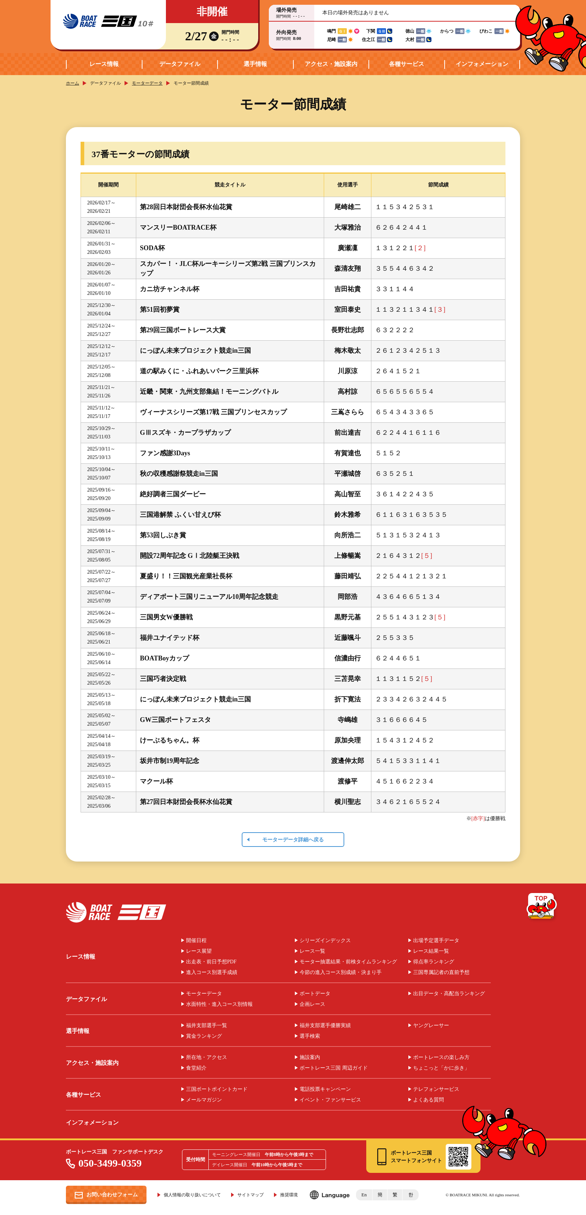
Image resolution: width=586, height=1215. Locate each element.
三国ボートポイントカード (217, 1089)
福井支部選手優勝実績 (325, 1025)
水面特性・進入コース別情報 (219, 1004)
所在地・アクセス (206, 1057)
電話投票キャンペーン (325, 1089)
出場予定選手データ (436, 940)
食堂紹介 (196, 1068)
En (364, 1194)
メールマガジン (204, 1100)
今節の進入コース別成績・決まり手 (341, 972)
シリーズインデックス (325, 940)
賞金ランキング (204, 1036)
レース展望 (199, 951)
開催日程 (196, 940)
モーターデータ (147, 83)
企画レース (312, 1004)
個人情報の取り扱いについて (192, 1194)
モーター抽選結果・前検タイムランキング (348, 961)
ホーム (72, 83)
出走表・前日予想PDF (211, 961)
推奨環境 (289, 1194)
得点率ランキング (433, 961)
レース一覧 (312, 951)
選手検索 (310, 1036)
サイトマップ (250, 1194)
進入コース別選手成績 (211, 972)
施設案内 (310, 1057)
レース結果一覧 (431, 951)
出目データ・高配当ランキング (449, 993)
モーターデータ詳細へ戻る (293, 839)
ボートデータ (315, 993)
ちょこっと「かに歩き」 (441, 1068)
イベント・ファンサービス (330, 1100)
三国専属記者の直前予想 (441, 972)
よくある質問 (428, 1100)
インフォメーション (482, 64)
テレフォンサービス (436, 1089)
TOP (542, 907)
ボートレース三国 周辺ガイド (334, 1068)
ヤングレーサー (431, 1025)
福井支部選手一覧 (206, 1025)
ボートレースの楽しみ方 (441, 1057)
